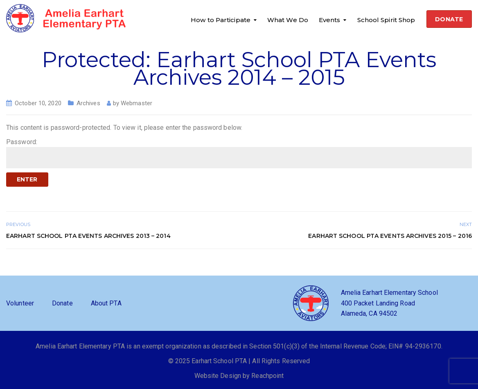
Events (329, 20)
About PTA (106, 303)
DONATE (449, 19)
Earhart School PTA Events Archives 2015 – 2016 (390, 236)
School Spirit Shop (386, 20)
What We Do (287, 20)
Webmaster (136, 103)
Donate (62, 303)
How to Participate (220, 20)
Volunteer (20, 303)
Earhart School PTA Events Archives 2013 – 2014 (88, 236)
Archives (88, 103)
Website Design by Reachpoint (239, 376)
